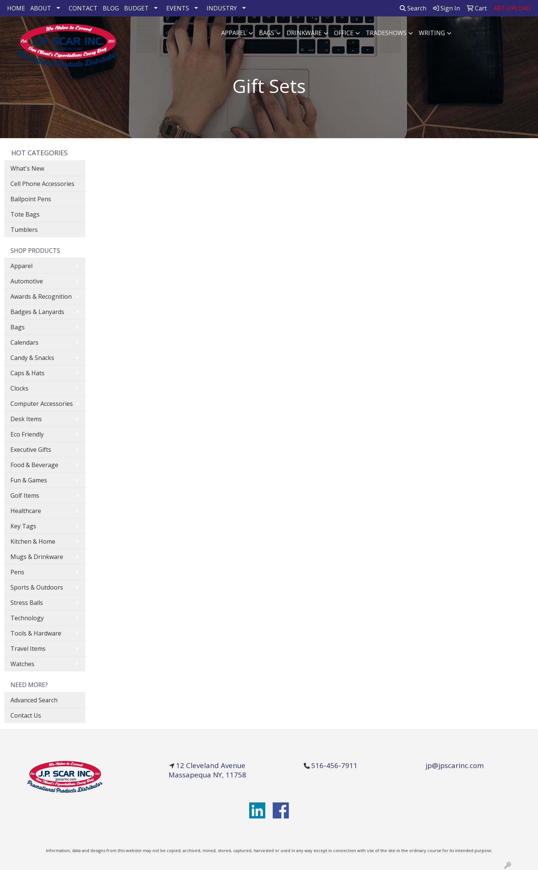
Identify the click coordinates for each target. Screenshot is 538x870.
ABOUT (40, 8)
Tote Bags (25, 214)
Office (343, 33)
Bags (266, 33)
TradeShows (386, 33)
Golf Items (24, 495)
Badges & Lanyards (37, 312)
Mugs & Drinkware (36, 557)
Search (413, 8)
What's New (27, 168)
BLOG (111, 8)
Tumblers (24, 230)
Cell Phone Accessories (42, 184)
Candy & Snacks (32, 358)
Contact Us (25, 715)
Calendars (24, 342)
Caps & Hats (27, 373)
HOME (16, 8)
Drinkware (304, 33)
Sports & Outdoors (36, 587)
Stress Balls (26, 603)
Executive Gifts (30, 449)
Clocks (19, 388)
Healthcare (25, 511)
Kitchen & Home (32, 541)
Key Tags (23, 526)
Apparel (234, 33)
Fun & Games (28, 480)
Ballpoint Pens (30, 199)
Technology (27, 618)
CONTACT (83, 8)
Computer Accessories (41, 404)
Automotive (26, 281)
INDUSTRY (222, 8)
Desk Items (26, 419)
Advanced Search (34, 700)
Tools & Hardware (35, 633)
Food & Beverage (34, 465)
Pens (17, 572)
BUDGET (136, 8)
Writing (432, 33)
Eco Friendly (27, 434)
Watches (22, 664)
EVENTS (177, 8)
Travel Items (28, 648)
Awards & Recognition (41, 296)
